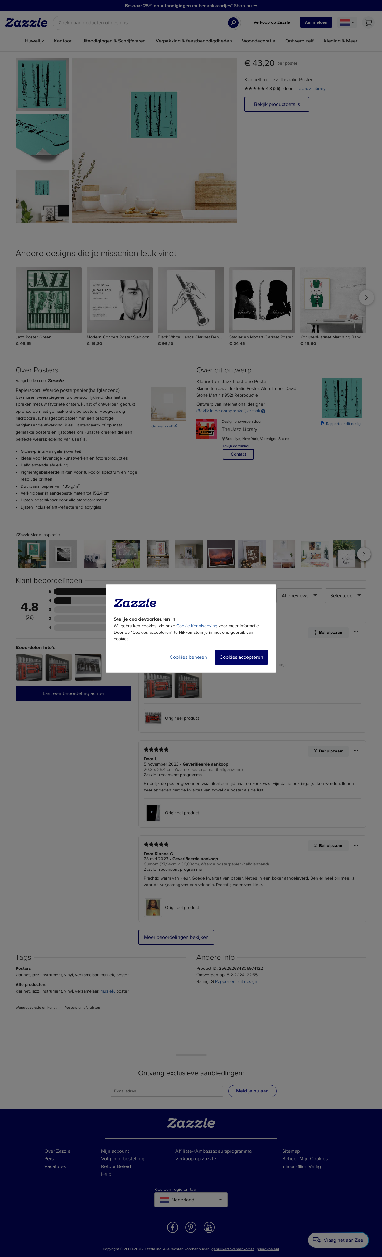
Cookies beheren (188, 657)
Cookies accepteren (241, 657)
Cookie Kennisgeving (196, 625)
